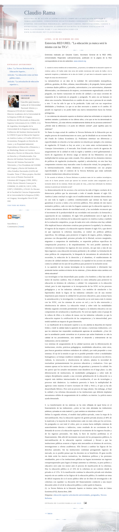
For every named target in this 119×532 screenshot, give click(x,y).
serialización (63, 312)
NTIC (96, 286)
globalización (88, 376)
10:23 (79, 503)
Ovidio (80, 74)
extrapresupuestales (52, 462)
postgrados (105, 164)
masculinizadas (82, 84)
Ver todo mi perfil (16, 205)
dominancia (65, 90)
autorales (56, 450)
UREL (109, 55)
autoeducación (53, 299)
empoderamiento (78, 244)
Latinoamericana (73, 58)
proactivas (61, 244)
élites (65, 84)
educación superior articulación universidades (71, 495)
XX (109, 193)
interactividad (101, 318)
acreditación (97, 331)
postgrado (84, 97)
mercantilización (51, 418)
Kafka (104, 71)
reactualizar (49, 363)
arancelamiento (51, 427)
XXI (81, 216)
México (59, 389)
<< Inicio (48, 513)
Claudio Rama (39, 13)
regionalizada (97, 90)
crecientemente (86, 90)
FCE (55, 492)
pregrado (95, 84)
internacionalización (56, 167)
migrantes (49, 241)
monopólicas (106, 81)
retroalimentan (90, 167)
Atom (21, 226)
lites (58, 315)
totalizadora (64, 74)
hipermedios (50, 293)
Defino (47, 414)
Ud (110, 331)
